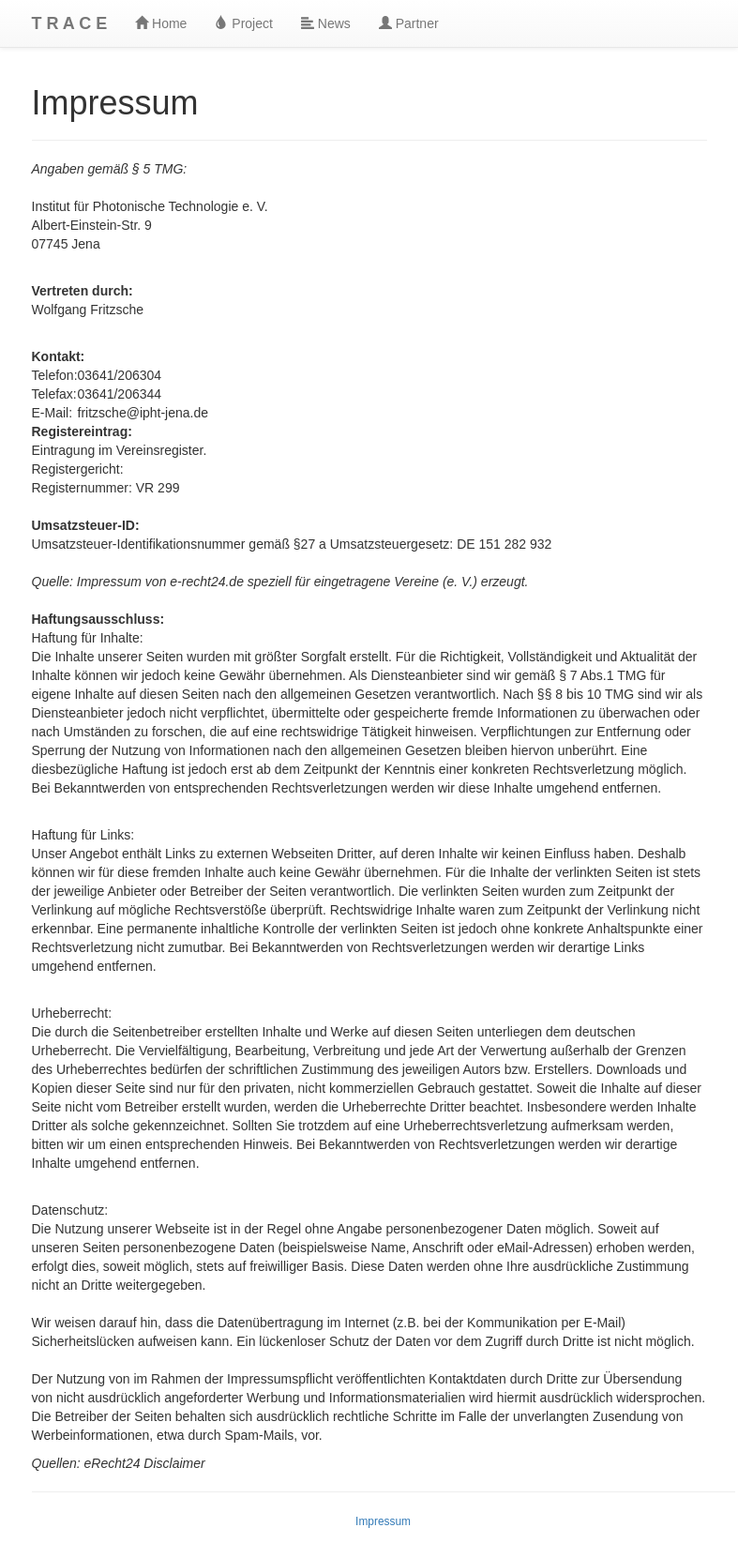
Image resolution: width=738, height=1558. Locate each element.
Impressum (383, 1521)
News (326, 23)
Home (161, 23)
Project (243, 23)
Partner (409, 23)
